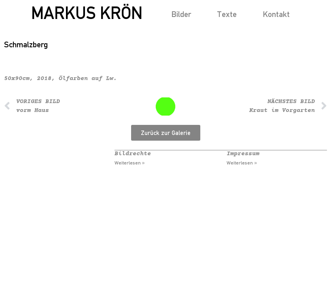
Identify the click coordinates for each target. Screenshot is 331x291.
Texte (227, 14)
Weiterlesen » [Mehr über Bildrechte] (130, 163)
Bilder (181, 14)
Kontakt (276, 14)
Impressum (243, 153)
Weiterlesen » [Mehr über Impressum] (242, 163)
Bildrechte (133, 153)
